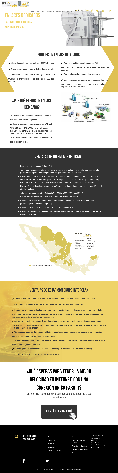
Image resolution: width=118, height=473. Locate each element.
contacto (68, 11)
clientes (59, 11)
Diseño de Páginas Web (80, 449)
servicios (50, 11)
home (33, 11)
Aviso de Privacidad (55, 451)
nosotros (40, 11)
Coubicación (76, 453)
